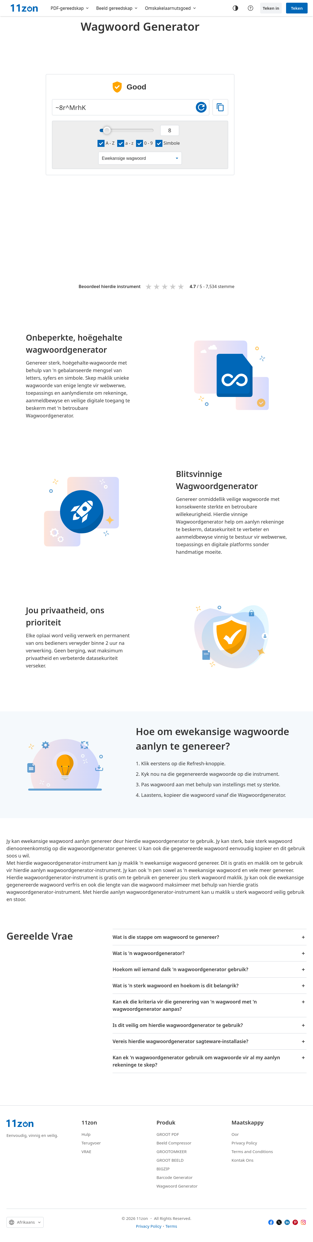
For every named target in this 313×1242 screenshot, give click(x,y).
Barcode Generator (174, 1177)
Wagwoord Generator (176, 1186)
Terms (171, 1226)
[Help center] (250, 8)
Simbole (167, 143)
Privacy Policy (244, 1143)
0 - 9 (144, 143)
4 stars (173, 286)
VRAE (86, 1151)
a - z (125, 143)
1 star (149, 286)
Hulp (86, 1134)
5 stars (181, 286)
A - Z (106, 143)
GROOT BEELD (170, 1160)
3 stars (165, 286)
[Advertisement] (140, 49)
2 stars (157, 286)
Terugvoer (91, 1143)
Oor (235, 1134)
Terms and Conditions (252, 1151)
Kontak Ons (243, 1160)
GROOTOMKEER (171, 1151)
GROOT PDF (167, 1134)
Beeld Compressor (173, 1143)
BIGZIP (163, 1168)
